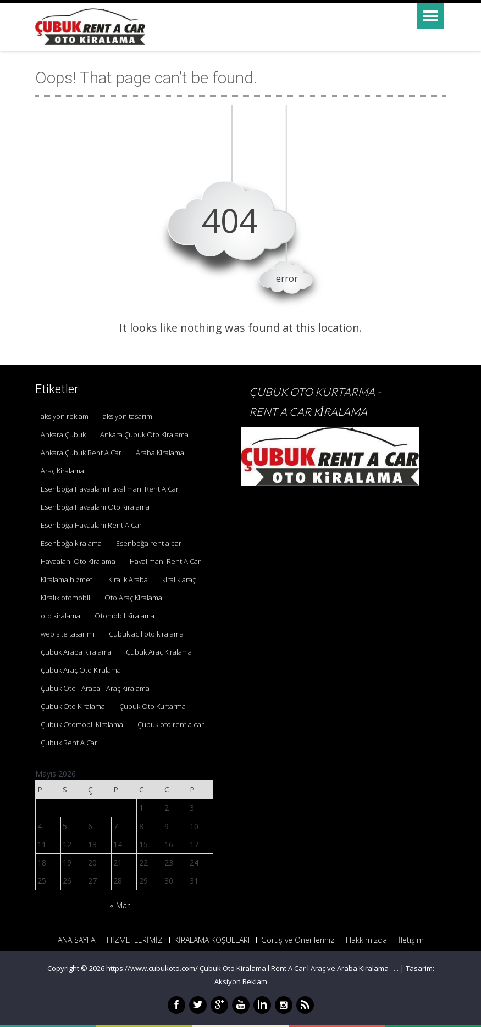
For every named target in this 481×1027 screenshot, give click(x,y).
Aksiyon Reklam (240, 981)
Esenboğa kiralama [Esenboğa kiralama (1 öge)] (71, 543)
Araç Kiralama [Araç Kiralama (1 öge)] (62, 471)
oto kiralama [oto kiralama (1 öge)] (60, 616)
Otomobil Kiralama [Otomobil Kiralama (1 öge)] (124, 616)
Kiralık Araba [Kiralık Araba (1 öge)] (128, 579)
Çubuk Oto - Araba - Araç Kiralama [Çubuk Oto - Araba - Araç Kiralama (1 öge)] (95, 688)
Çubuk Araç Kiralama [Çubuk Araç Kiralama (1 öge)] (159, 652)
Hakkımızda (366, 940)
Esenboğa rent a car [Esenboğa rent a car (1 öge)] (148, 543)
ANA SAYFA (76, 940)
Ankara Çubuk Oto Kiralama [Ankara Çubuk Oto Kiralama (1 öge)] (144, 434)
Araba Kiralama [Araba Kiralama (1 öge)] (160, 452)
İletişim (411, 940)
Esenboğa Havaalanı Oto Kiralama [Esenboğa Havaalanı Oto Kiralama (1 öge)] (95, 507)
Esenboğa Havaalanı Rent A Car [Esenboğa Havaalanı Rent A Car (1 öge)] (91, 525)
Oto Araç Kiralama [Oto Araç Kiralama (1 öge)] (133, 597)
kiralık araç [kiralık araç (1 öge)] (179, 579)
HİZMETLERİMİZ (135, 940)
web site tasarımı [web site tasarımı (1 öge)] (68, 634)
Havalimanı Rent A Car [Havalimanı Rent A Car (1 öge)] (165, 561)
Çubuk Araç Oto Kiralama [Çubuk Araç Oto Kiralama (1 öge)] (81, 670)
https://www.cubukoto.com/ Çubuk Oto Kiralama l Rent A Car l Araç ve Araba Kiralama (248, 968)
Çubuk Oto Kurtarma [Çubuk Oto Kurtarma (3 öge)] (152, 706)
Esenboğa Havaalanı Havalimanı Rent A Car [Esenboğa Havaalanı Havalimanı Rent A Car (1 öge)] (110, 489)
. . (396, 968)
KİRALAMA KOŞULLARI (212, 940)
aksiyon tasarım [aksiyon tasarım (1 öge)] (127, 416)
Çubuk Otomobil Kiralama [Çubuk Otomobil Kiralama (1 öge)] (82, 724)
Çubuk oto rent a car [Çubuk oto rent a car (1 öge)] (170, 724)
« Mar (120, 905)
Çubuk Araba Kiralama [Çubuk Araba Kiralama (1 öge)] (76, 652)
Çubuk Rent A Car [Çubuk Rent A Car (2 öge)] (69, 742)
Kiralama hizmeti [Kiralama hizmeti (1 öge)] (67, 579)
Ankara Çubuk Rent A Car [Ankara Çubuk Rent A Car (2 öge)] (81, 452)
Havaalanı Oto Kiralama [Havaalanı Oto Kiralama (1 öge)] (78, 561)
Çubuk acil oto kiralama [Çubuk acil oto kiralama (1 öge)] (146, 634)
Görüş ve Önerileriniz (297, 940)
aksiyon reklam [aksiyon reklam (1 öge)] (65, 416)
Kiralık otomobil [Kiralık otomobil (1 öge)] (65, 597)
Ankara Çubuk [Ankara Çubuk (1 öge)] (63, 434)
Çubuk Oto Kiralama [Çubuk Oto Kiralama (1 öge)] (73, 706)
